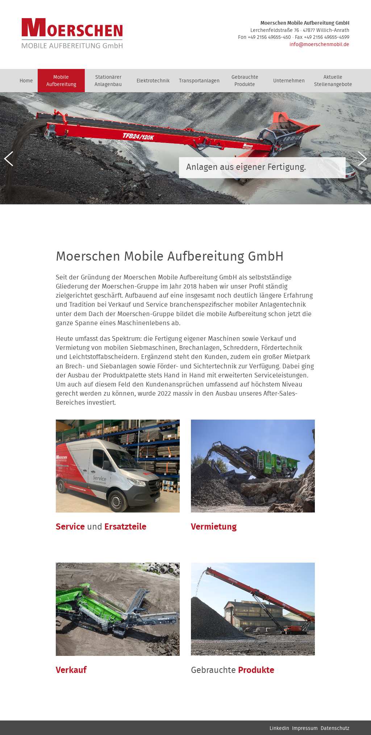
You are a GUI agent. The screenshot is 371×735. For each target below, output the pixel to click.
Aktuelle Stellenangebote (333, 81)
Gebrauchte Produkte (245, 81)
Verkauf (71, 670)
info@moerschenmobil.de (319, 44)
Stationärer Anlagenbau (108, 81)
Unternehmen (289, 80)
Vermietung (214, 527)
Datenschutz (335, 728)
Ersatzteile (125, 527)
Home (26, 80)
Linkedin (279, 728)
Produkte (256, 670)
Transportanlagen (199, 80)
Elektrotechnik (153, 80)
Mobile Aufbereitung (61, 81)
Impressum (305, 728)
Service (70, 527)
